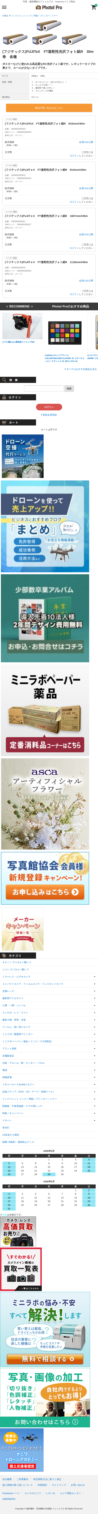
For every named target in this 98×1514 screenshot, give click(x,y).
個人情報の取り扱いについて (17, 1485)
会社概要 (7, 1479)
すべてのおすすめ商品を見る (81, 369)
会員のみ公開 (86, 142)
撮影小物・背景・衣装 (14, 1019)
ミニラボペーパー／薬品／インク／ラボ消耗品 (27, 1041)
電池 (4, 1070)
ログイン (74, 155)
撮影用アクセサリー (12, 998)
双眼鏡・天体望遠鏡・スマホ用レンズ (22, 1106)
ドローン (7, 1120)
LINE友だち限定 (10, 1134)
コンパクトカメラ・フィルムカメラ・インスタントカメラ (32, 984)
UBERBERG (8, 1499)
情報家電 (7, 1077)
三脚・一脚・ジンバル (14, 1005)
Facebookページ (11, 1493)
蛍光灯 (5, 1127)
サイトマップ (59, 1485)
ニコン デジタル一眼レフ (15, 969)
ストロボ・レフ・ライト (15, 1012)
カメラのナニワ (32, 1493)
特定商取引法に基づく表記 (47, 1479)
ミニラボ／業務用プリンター (17, 1034)
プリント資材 (9, 1048)
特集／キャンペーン (12, 1113)
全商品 (5, 16)
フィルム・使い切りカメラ (16, 1027)
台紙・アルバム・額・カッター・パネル (23, 1063)
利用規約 (42, 1485)
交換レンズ (8, 991)
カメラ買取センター (70, 1493)
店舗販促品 (8, 1055)
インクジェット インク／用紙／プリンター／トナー (35, 16)
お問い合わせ (78, 1485)
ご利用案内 (22, 1479)
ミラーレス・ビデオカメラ (16, 976)
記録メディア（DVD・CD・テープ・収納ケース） (28, 1091)
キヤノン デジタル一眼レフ (16, 962)
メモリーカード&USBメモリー (18, 1084)
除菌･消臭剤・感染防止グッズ (18, 1142)
